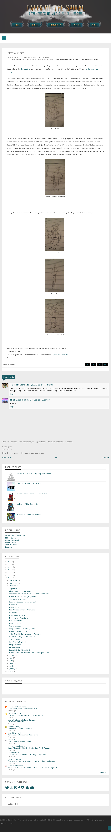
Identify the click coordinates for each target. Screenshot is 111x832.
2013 (10, 572)
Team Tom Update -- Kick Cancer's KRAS (23, 709)
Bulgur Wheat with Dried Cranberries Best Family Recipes (29, 748)
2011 (10, 578)
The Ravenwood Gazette (17, 746)
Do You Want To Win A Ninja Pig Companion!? (34, 473)
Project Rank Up (15, 623)
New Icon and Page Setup (18, 618)
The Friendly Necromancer (17, 707)
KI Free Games (10, 538)
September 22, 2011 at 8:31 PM (38, 400)
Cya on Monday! (15, 626)
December (14, 580)
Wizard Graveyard (14, 733)
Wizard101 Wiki (10, 542)
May (11, 663)
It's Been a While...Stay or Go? (27, 504)
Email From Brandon (16, 620)
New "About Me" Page (17, 615)
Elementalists (25, 69)
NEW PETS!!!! (14, 604)
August (12, 655)
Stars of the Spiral (14, 713)
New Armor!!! (14, 607)
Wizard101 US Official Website (16, 536)
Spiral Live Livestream (60, 355)
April (11, 666)
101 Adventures (13, 753)
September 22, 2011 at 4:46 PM (41, 385)
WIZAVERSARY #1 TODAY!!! (19, 631)
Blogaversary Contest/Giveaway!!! (29, 514)
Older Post (105, 458)
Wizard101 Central (12, 540)
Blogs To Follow (15, 645)
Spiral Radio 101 (11, 545)
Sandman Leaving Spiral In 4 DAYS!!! (22, 636)
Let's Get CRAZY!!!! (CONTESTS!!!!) (29, 484)
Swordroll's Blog (14, 726)
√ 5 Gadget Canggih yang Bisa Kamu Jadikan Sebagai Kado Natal (31, 761)
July (11, 658)
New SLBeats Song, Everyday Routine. (23, 596)
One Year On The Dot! (17, 642)
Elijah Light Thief (18, 400)
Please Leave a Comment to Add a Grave (23, 735)
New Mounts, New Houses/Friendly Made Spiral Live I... (29, 653)
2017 (10, 567)
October (13, 586)
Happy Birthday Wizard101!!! (19, 650)
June (11, 661)
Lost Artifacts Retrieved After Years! (22, 610)
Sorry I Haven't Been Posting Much (22, 629)
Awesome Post (14, 612)
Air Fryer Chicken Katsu (16, 722)
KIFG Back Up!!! (14, 647)
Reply (12, 394)
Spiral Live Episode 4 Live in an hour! (22, 602)
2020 (10, 562)
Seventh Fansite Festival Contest (20, 741)
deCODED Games (14, 759)
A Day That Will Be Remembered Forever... (25, 634)
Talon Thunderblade (19, 385)
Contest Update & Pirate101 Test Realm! (32, 494)
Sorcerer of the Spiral (15, 766)
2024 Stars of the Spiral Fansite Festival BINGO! (25, 715)
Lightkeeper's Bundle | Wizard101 (20, 728)
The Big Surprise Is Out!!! (18, 599)
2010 (10, 671)
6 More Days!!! (14, 639)
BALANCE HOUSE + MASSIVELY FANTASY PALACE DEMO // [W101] (32, 768)
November (14, 583)
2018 (10, 564)
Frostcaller (11, 740)
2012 (10, 575)
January (12, 669)
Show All (103, 772)
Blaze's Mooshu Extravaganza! (20, 591)
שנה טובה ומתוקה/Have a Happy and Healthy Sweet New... (29, 594)
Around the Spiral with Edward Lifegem (22, 720)
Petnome (8, 547)
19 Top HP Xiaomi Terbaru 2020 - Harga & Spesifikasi (27, 754)
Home (56, 458)
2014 (10, 570)
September (14, 588)
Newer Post (6, 458)
